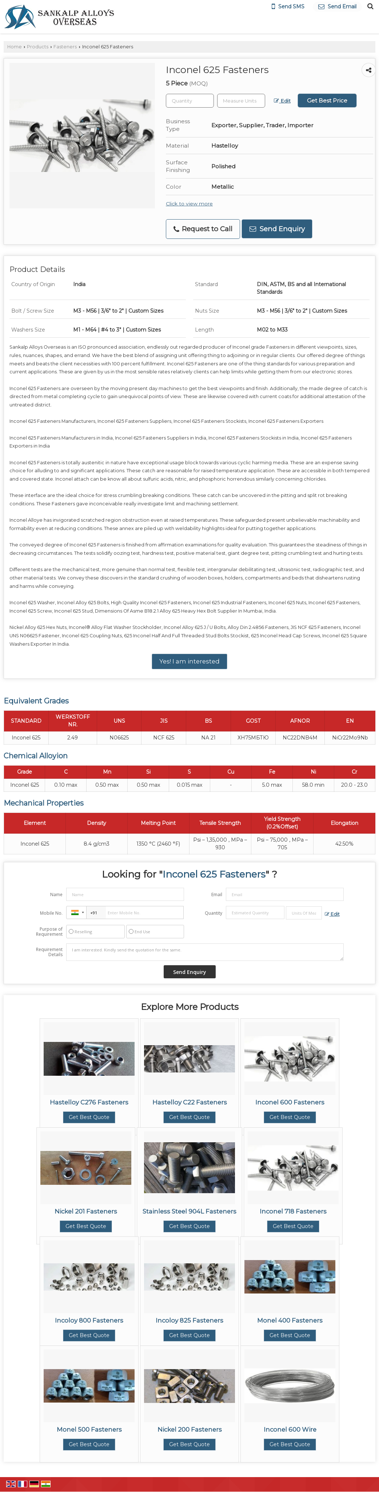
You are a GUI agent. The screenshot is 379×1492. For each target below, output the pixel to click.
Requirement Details (49, 952)
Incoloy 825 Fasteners (189, 1320)
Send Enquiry (277, 229)
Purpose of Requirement (49, 932)
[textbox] (241, 101)
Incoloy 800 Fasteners (89, 1320)
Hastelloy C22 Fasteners (189, 1102)
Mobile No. (51, 913)
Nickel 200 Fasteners (189, 1429)
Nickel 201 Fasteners (86, 1211)
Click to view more (189, 203)
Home (14, 46)
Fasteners (65, 46)
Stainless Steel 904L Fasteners (189, 1211)
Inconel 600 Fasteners (289, 1102)
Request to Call (202, 229)
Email (216, 894)
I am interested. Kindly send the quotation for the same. (204, 952)
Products (37, 46)
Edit (282, 101)
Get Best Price (327, 100)
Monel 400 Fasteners (290, 1320)
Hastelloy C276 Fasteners (89, 1102)
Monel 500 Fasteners (89, 1429)
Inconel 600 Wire (290, 1429)
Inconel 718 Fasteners (293, 1211)
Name (56, 894)
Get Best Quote (89, 1117)
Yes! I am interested (189, 661)
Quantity (213, 913)
